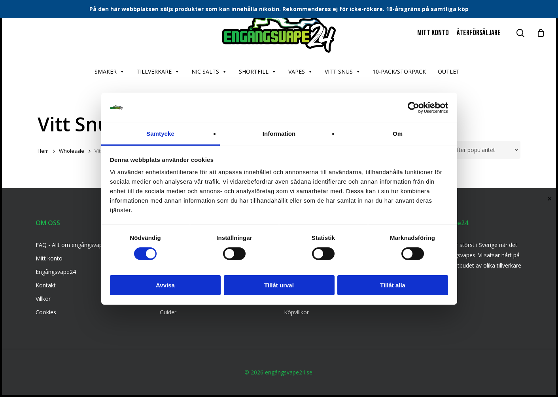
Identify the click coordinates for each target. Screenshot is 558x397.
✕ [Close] (549, 198)
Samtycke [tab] (160, 133)
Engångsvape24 (56, 271)
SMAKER (110, 72)
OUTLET (449, 71)
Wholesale (71, 150)
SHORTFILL (257, 72)
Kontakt (46, 285)
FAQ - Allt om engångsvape (71, 245)
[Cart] (540, 32)
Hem (43, 150)
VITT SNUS (343, 72)
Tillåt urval (279, 285)
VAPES (300, 72)
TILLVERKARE (158, 72)
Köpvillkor (296, 312)
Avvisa (165, 285)
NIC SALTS (209, 72)
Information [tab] (279, 133)
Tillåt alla (392, 285)
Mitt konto (49, 258)
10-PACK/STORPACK (399, 71)
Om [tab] (398, 133)
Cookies (46, 312)
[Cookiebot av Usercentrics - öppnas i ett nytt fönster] (413, 108)
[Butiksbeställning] (473, 150)
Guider (168, 312)
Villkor (43, 298)
